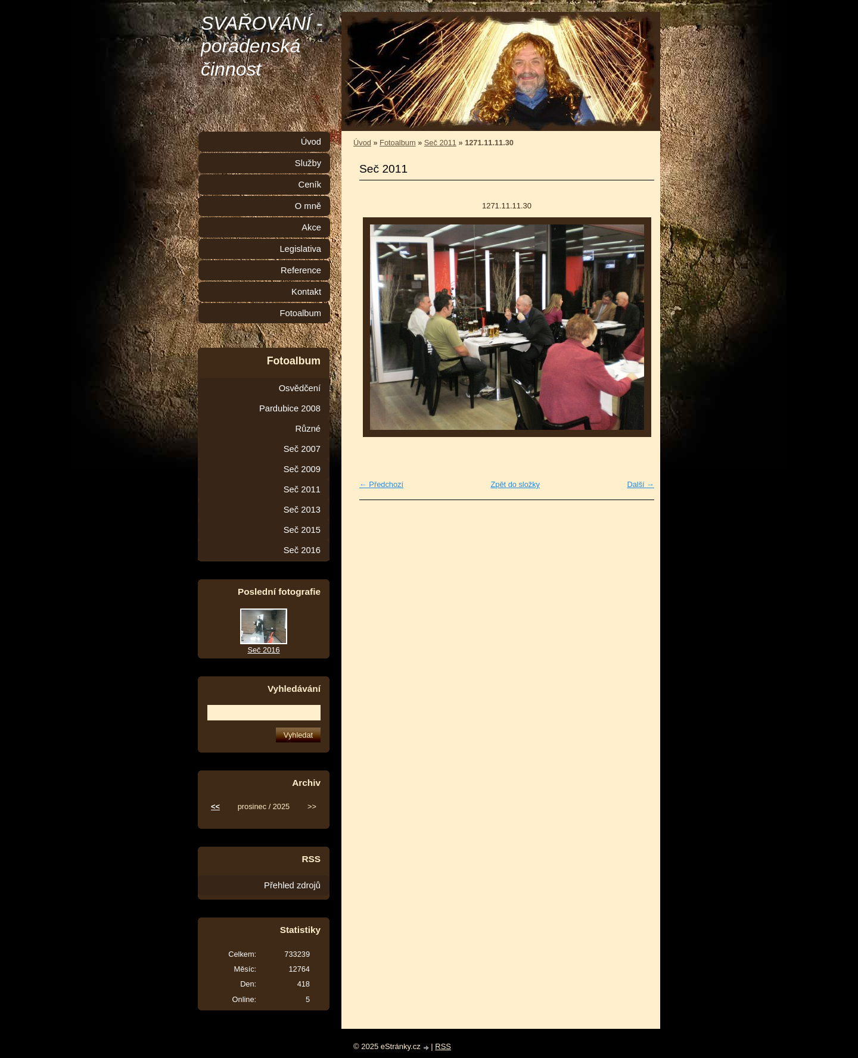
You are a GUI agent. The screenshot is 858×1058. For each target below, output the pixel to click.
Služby (308, 163)
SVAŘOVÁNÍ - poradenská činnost (262, 46)
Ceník (310, 184)
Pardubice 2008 (290, 408)
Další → (640, 484)
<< (215, 806)
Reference (301, 270)
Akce (311, 227)
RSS (443, 1046)
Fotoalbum (397, 142)
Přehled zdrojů (292, 885)
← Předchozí (381, 484)
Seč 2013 (302, 509)
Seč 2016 (302, 550)
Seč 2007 (302, 449)
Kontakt (306, 292)
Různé (308, 428)
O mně (308, 206)
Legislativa (300, 249)
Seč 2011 (440, 142)
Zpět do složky (515, 484)
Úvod (362, 142)
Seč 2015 (302, 530)
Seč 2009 (302, 469)
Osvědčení (300, 388)
